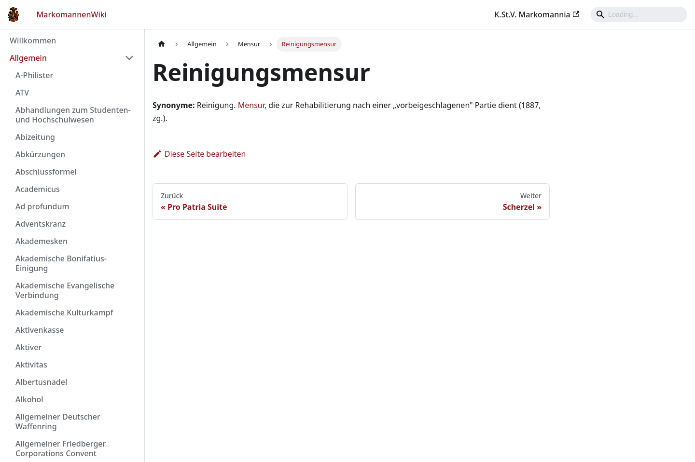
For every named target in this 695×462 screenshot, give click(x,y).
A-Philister (34, 75)
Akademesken (41, 241)
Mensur (251, 105)
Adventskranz (40, 223)
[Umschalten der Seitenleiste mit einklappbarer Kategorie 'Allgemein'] (129, 58)
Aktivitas (31, 364)
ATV (22, 92)
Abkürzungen (40, 154)
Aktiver (28, 347)
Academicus (37, 189)
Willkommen (33, 40)
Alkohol (29, 399)
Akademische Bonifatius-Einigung (61, 263)
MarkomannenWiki (72, 14)
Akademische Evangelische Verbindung (64, 290)
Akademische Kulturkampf (64, 312)
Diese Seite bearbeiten (199, 154)
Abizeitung (35, 137)
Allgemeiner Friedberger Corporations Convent (60, 448)
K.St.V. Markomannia (536, 14)
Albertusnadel (41, 382)
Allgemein (28, 58)
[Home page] (162, 44)
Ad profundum (42, 206)
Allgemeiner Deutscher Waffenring (57, 421)
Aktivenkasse (39, 330)
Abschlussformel (46, 171)
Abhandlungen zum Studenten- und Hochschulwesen (73, 115)
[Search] (639, 14)
